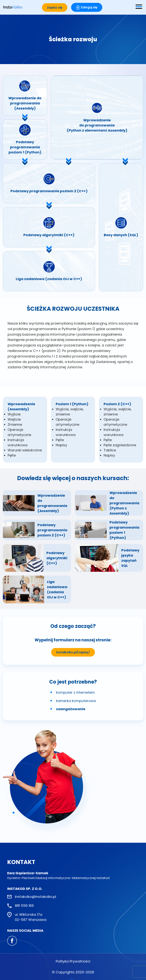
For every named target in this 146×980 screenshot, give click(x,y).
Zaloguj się (89, 7)
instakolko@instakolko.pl (35, 896)
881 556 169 (24, 905)
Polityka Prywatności (73, 961)
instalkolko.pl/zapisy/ (73, 652)
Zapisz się (54, 7)
